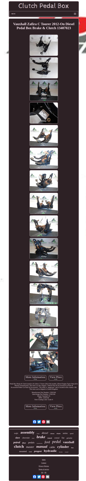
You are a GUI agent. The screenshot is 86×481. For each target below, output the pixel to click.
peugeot (38, 451)
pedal (56, 441)
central (56, 438)
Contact (43, 463)
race (33, 438)
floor (24, 443)
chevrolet (26, 438)
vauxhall (68, 442)
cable (52, 447)
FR (45, 472)
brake (41, 437)
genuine (69, 438)
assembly (27, 432)
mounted (23, 451)
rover (38, 433)
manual (41, 447)
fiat (63, 438)
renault (66, 452)
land (30, 452)
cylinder (63, 447)
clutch (19, 446)
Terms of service (44, 469)
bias (72, 448)
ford (47, 442)
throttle (61, 452)
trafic (16, 433)
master (30, 447)
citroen (52, 433)
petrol (16, 442)
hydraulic (50, 451)
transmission (39, 443)
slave (17, 437)
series (65, 433)
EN (42, 472)
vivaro (59, 433)
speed (71, 433)
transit (49, 438)
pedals (31, 442)
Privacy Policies (44, 466)
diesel (45, 432)
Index (44, 460)
